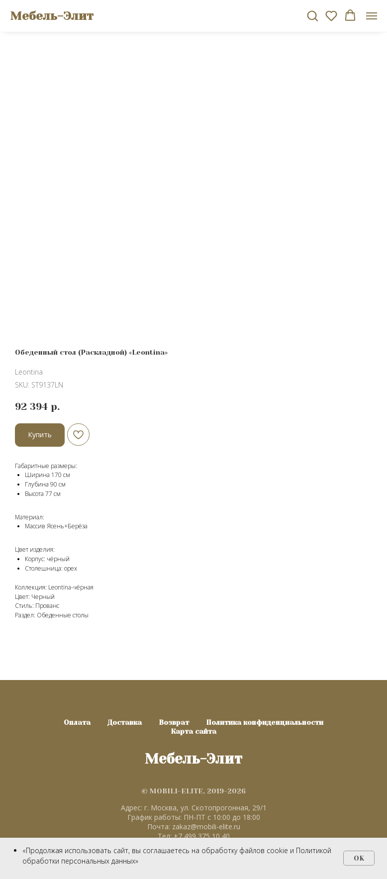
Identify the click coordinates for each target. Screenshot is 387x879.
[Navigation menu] (371, 15)
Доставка (124, 722)
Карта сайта (193, 731)
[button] (312, 15)
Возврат (174, 722)
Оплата (77, 722)
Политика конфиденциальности (264, 722)
